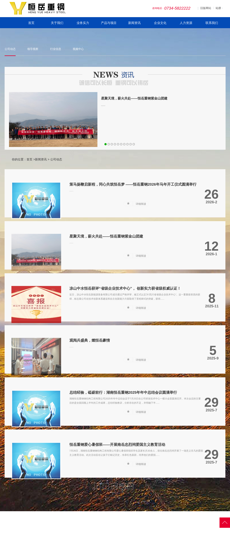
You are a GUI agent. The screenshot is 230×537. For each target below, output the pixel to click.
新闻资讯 (134, 23)
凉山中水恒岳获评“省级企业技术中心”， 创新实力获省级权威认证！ (125, 308)
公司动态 (10, 48)
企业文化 (160, 23)
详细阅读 (141, 223)
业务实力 (83, 23)
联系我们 (212, 23)
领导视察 (32, 48)
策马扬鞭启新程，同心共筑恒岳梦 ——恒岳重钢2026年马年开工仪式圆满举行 (132, 204)
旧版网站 (204, 8)
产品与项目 (109, 23)
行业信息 (55, 48)
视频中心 (78, 48)
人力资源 (186, 23)
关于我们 (57, 23)
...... (103, 112)
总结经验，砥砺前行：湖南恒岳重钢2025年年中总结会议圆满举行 (123, 412)
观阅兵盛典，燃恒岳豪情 (89, 360)
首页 (31, 23)
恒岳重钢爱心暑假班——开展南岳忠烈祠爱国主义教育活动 (117, 464)
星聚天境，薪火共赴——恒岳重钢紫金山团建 (134, 106)
